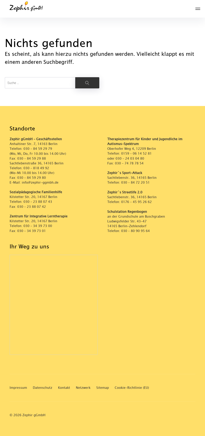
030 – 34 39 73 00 (37, 225)
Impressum (18, 386)
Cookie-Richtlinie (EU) (132, 386)
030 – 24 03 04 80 (130, 158)
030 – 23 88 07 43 (37, 201)
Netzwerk (83, 386)
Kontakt (64, 386)
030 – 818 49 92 (36, 167)
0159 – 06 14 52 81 (136, 153)
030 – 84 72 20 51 (135, 182)
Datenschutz (42, 386)
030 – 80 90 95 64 (135, 230)
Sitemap (102, 386)
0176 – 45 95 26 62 (136, 201)
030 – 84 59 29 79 (37, 148)
